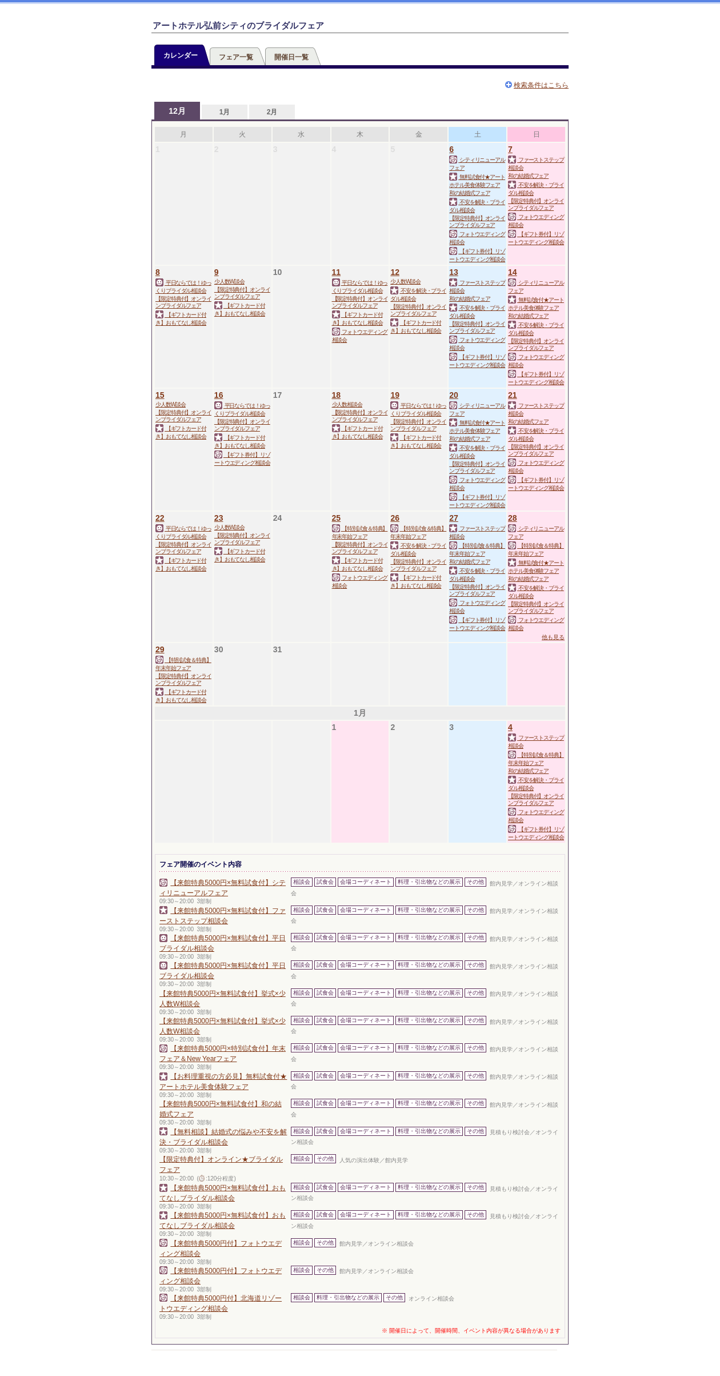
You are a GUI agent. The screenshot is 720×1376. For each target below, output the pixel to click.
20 (453, 395)
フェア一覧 (236, 57)
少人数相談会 (347, 404)
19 (394, 395)
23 (218, 518)
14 (512, 272)
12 (394, 272)
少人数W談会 (229, 281)
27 (453, 518)
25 (336, 518)
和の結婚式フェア (469, 193)
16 (218, 395)
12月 (177, 110)
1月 (224, 112)
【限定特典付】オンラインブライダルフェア (477, 221)
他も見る (553, 637)
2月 (272, 112)
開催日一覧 (291, 57)
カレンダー (180, 55)
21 (512, 395)
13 (453, 272)
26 (394, 518)
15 (160, 395)
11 (336, 272)
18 (336, 395)
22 (160, 518)
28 (512, 518)
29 (160, 649)
